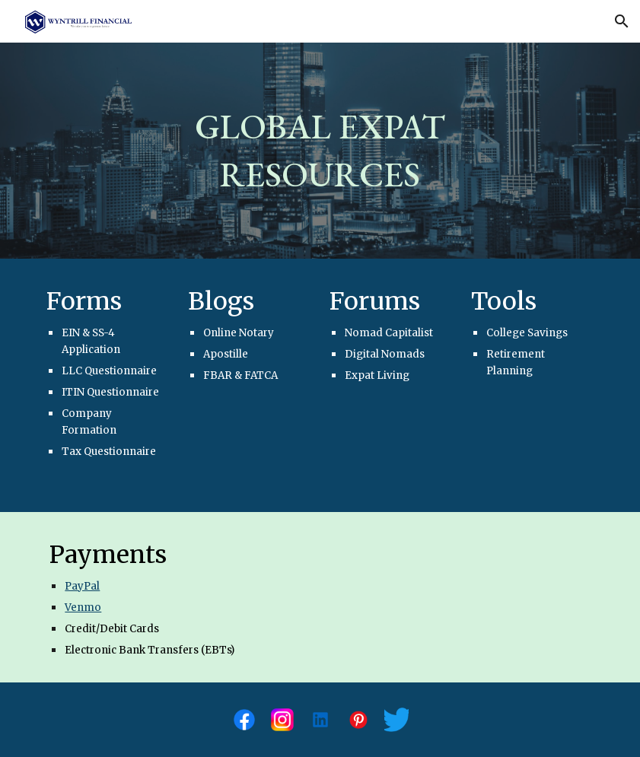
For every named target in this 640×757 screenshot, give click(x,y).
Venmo (83, 607)
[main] (319, 150)
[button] (621, 21)
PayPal (82, 586)
